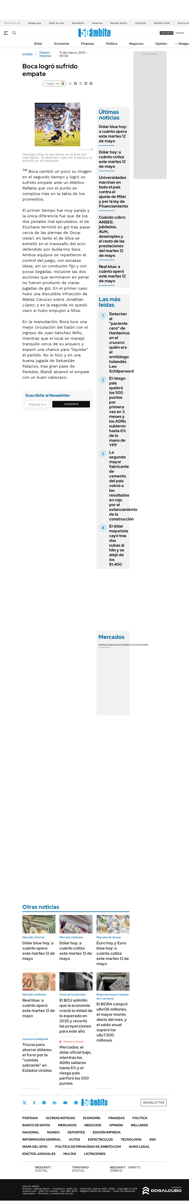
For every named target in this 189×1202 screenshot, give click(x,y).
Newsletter (153, 1102)
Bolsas (115, 644)
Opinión (161, 44)
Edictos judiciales (38, 1154)
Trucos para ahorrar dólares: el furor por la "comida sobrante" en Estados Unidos (37, 1057)
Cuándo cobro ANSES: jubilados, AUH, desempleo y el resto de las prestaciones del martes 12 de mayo (112, 236)
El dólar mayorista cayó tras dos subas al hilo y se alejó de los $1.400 (118, 545)
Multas (69, 1154)
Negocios (136, 44)
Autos (74, 1139)
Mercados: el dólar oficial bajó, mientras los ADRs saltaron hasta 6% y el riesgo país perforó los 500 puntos (75, 1065)
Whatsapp (76, 1102)
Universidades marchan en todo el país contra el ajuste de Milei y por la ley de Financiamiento (113, 192)
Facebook (34, 1102)
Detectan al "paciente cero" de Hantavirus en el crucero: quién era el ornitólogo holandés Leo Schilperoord (121, 342)
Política (111, 44)
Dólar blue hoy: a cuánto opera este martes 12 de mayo (113, 134)
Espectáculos (100, 1139)
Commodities (128, 644)
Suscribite (71, 404)
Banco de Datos (36, 1125)
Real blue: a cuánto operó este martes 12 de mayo (112, 273)
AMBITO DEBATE (125, 1168)
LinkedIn (54, 1102)
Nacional (30, 1132)
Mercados (67, 1125)
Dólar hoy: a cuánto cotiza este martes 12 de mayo (112, 159)
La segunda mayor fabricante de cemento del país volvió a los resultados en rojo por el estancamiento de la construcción (123, 486)
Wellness (139, 1125)
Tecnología (131, 1139)
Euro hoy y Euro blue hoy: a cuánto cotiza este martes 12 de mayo (112, 953)
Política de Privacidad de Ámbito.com (88, 1147)
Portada (30, 1118)
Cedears (142, 644)
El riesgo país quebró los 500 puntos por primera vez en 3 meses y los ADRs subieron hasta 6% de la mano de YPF (117, 412)
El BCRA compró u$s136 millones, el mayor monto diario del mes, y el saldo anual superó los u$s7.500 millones (112, 1022)
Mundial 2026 (162, 23)
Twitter (24, 1102)
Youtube (65, 1102)
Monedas (104, 644)
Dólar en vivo (56, 23)
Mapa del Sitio (34, 1147)
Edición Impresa (107, 1132)
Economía (61, 44)
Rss (153, 1139)
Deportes (76, 1132)
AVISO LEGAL (139, 1147)
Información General (41, 1139)
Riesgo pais (34, 23)
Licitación (140, 23)
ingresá (180, 33)
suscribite (166, 33)
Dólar (38, 44)
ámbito (27, 54)
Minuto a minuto (73, 1041)
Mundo (53, 1132)
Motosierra (78, 23)
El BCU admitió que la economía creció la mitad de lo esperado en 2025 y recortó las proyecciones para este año (76, 1016)
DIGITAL (43, 1168)
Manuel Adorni (118, 23)
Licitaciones (94, 1154)
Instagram (44, 1102)
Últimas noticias (60, 1118)
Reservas (97, 23)
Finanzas (87, 44)
